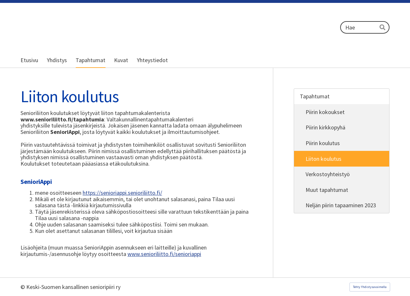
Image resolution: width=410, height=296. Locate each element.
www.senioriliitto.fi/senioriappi (164, 254)
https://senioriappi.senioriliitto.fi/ (122, 192)
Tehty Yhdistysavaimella (370, 287)
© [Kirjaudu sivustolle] (23, 287)
